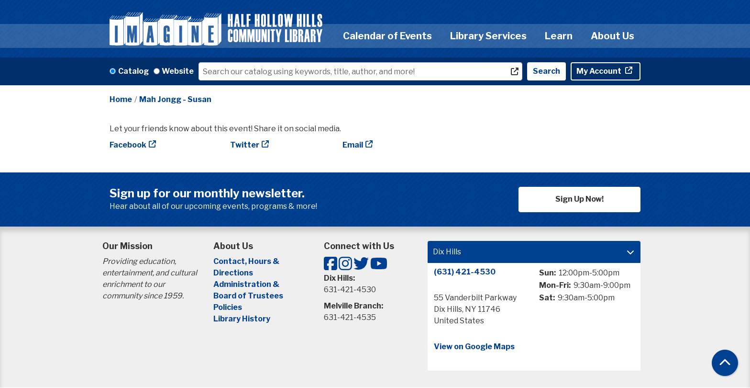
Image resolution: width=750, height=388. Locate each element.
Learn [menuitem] (559, 36)
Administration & (247, 284)
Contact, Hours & (247, 261)
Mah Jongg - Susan (175, 99)
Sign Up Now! (579, 199)
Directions (233, 272)
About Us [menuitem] (612, 36)
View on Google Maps (474, 346)
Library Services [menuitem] (488, 36)
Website (178, 71)
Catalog (133, 71)
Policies (227, 307)
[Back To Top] (725, 363)
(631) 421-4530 (465, 271)
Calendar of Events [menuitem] (387, 36)
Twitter (244, 144)
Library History (241, 318)
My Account (599, 71)
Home (121, 99)
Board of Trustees (248, 295)
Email (352, 144)
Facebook (128, 144)
